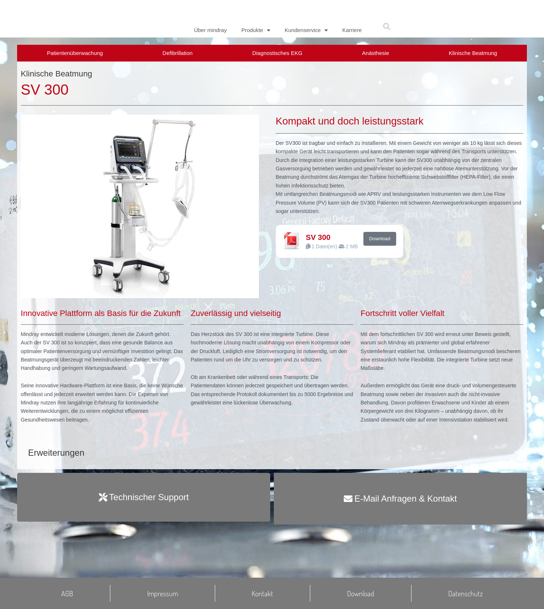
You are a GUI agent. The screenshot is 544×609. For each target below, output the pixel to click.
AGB (67, 593)
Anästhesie (375, 53)
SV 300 (319, 255)
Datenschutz (465, 593)
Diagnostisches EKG (277, 53)
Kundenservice (306, 30)
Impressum (162, 593)
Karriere (352, 30)
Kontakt (262, 593)
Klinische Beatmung (473, 53)
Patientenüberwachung (75, 53)
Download (382, 257)
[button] (386, 26)
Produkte (255, 30)
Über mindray (210, 30)
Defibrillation (177, 53)
